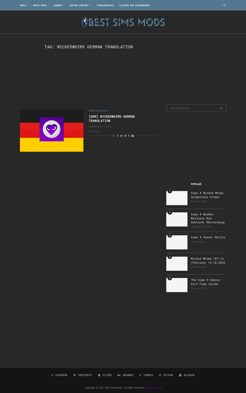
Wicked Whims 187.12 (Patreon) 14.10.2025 (208, 260)
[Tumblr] (146, 375)
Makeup (58, 5)
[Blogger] (187, 375)
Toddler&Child (105, 5)
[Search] (224, 5)
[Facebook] (59, 375)
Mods (23, 5)
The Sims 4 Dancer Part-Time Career (205, 282)
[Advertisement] (88, 79)
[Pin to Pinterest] (125, 135)
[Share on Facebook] (118, 135)
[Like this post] (113, 135)
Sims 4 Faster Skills (208, 237)
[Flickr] (105, 375)
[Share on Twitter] (121, 135)
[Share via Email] (132, 135)
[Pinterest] (83, 375)
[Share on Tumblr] (129, 135)
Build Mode (39, 5)
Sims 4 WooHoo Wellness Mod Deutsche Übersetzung (207, 218)
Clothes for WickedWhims (134, 5)
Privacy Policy (154, 387)
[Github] (166, 375)
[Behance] (125, 375)
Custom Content (79, 5)
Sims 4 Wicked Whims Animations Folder (207, 195)
